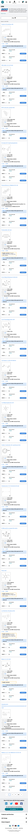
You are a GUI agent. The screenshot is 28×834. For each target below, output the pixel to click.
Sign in (4, 46)
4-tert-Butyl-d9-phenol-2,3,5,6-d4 (9, 277)
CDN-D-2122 (9, 77)
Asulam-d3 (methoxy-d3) (7, 24)
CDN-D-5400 (9, 498)
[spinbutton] (7, 53)
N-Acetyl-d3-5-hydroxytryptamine (9, 143)
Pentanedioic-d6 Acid (6, 230)
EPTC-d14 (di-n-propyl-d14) (8, 107)
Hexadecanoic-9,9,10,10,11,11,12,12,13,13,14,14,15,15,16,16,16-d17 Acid (14, 706)
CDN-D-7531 (9, 36)
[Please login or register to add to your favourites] (25, 50)
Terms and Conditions (8, 828)
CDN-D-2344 (9, 719)
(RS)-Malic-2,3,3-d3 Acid (7, 65)
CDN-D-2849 (9, 764)
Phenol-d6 (4, 570)
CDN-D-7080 (9, 622)
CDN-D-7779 (9, 331)
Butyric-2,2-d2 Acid (6, 659)
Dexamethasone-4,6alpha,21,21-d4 (10, 185)
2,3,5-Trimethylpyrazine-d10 (8, 319)
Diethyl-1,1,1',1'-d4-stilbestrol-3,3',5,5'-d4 (11, 752)
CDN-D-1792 (9, 414)
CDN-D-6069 (9, 289)
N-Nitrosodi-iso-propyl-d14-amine (9, 528)
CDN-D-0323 (9, 372)
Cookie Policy (21, 828)
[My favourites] (19, 2)
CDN (5, 37)
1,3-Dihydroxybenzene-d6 (8, 402)
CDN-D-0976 (9, 671)
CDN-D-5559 (9, 197)
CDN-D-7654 (9, 154)
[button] (9, 53)
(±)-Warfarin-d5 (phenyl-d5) (8, 610)
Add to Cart (23, 53)
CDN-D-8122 (9, 540)
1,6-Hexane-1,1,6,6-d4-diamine (9, 360)
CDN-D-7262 (9, 457)
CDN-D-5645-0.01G (11, 119)
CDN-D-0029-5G (10, 582)
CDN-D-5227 (9, 242)
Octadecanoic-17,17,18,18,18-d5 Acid (10, 486)
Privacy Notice (15, 828)
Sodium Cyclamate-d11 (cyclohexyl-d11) (11, 445)
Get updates (13, 809)
